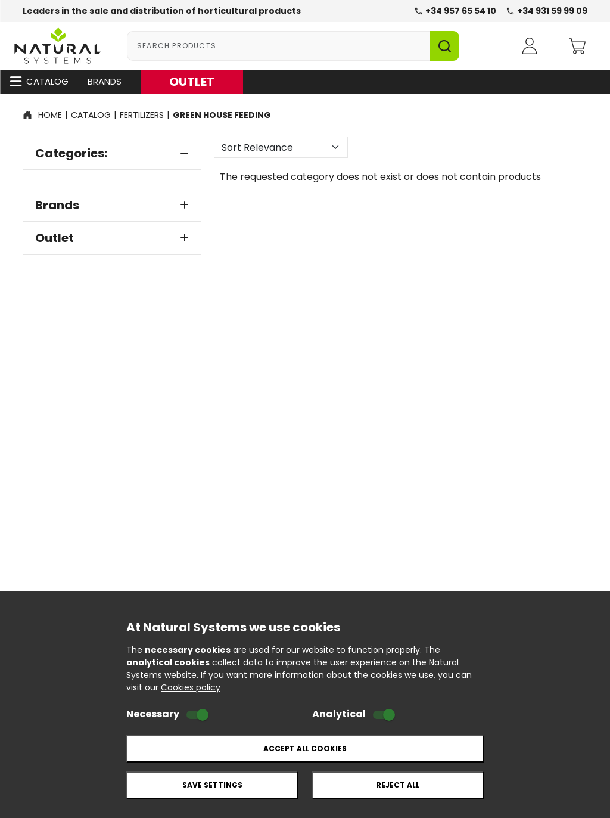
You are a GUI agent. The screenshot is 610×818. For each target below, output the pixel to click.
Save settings (212, 785)
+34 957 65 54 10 (455, 11)
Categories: (112, 153)
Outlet (112, 238)
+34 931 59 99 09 (546, 11)
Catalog (39, 81)
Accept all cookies (305, 748)
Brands (105, 81)
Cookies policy (190, 687)
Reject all (397, 785)
